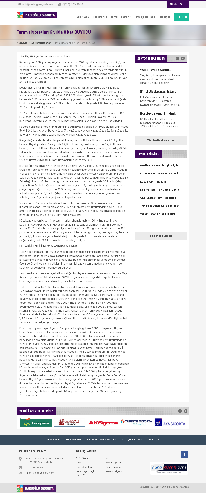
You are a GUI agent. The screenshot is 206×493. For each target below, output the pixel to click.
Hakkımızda (100, 16)
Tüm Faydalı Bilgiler (160, 235)
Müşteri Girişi (178, 4)
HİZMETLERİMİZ (121, 16)
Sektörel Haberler (41, 42)
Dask (78, 462)
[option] (160, 77)
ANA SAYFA (82, 16)
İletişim (165, 16)
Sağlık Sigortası (114, 466)
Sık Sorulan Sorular (101, 439)
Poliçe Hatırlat (146, 16)
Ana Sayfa (22, 42)
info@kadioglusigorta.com (40, 472)
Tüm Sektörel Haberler (160, 139)
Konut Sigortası (114, 462)
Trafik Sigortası (84, 457)
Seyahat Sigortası (115, 471)
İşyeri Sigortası (84, 466)
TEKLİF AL (181, 16)
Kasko (109, 457)
